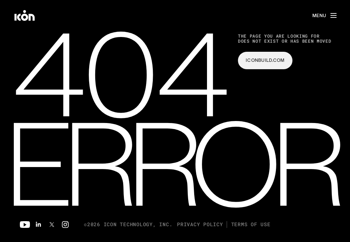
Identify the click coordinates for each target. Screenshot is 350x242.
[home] (24, 15)
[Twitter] (52, 224)
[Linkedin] (38, 224)
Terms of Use (251, 224)
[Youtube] (25, 224)
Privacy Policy (200, 224)
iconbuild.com (265, 60)
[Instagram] (65, 224)
